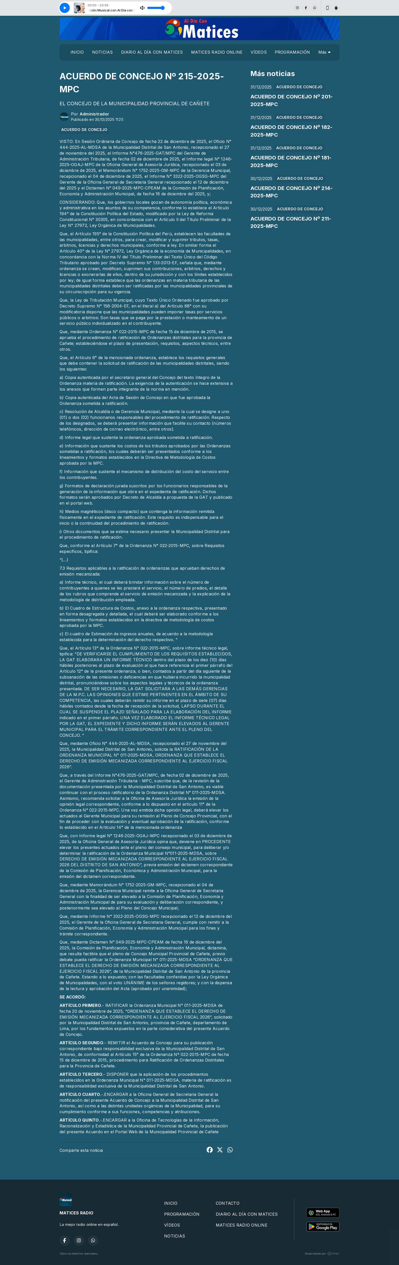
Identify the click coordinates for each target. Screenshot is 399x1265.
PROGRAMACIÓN (292, 52)
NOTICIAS (102, 52)
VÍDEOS (258, 52)
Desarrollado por (322, 1253)
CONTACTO (227, 1203)
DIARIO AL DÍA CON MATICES (152, 52)
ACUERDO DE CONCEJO (84, 129)
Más (324, 52)
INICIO (77, 52)
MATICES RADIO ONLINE (217, 52)
